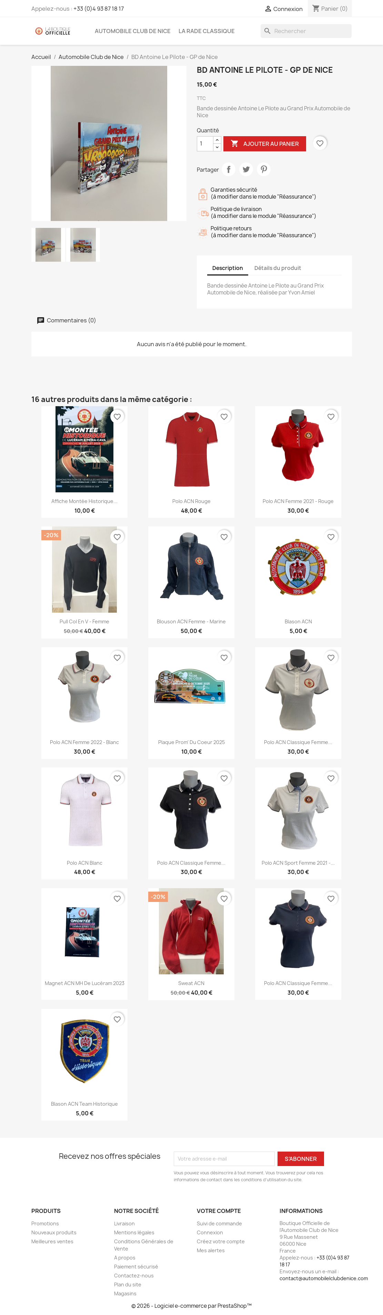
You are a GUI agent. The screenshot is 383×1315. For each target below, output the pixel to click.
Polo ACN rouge (191, 501)
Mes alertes (211, 1250)
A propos (124, 1257)
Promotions (45, 1223)
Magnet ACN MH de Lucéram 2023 (84, 983)
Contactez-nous (134, 1275)
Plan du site (127, 1284)
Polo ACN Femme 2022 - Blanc (84, 742)
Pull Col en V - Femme (84, 621)
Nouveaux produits (54, 1232)
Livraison (124, 1223)
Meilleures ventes (52, 1241)
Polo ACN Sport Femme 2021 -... (298, 863)
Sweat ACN (191, 983)
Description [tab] (227, 268)
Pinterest (264, 169)
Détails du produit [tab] (277, 268)
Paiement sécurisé (136, 1266)
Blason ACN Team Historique (84, 1104)
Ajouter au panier (265, 143)
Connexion (210, 1232)
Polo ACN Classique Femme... (298, 742)
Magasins (125, 1293)
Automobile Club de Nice (133, 31)
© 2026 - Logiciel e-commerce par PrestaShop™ (191, 1305)
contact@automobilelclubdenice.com (324, 1278)
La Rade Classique (207, 31)
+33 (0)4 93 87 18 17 (98, 8)
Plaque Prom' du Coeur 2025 (191, 742)
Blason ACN (298, 621)
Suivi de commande (219, 1223)
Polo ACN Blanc (84, 863)
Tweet (246, 169)
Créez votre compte (221, 1241)
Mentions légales (134, 1232)
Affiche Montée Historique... (84, 501)
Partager (228, 169)
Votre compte (219, 1211)
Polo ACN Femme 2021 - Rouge (298, 501)
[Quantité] (205, 143)
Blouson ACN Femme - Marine (191, 621)
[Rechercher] (306, 31)
